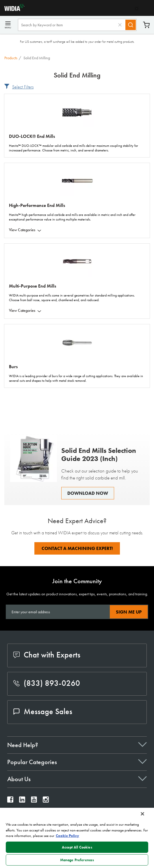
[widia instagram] (46, 801)
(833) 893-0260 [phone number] (46, 683)
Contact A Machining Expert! (77, 548)
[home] (12, 9)
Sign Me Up (129, 612)
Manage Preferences (77, 859)
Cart (146, 25)
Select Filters (23, 87)
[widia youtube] (34, 801)
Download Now (87, 493)
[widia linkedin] (22, 801)
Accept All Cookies (77, 847)
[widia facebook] (10, 801)
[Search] (130, 25)
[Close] (142, 814)
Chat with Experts (46, 655)
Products (10, 57)
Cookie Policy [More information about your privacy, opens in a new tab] (67, 835)
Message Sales (42, 711)
